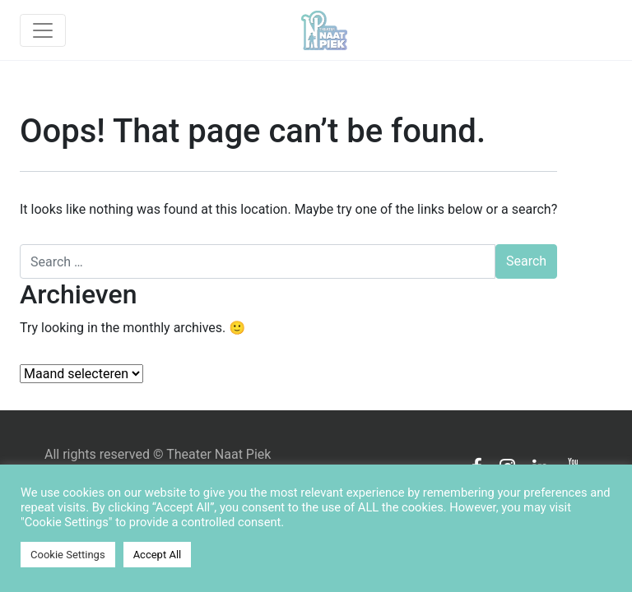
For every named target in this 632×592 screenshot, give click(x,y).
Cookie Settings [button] (67, 554)
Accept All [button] (157, 554)
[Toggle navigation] (43, 30)
